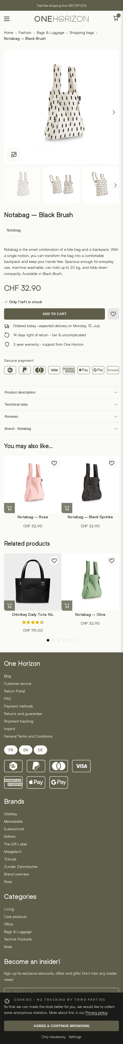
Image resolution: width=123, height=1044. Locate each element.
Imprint (9, 728)
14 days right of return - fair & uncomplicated (49, 334)
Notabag (14, 230)
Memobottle (13, 821)
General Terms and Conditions (28, 736)
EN (25, 750)
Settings (75, 1036)
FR (11, 750)
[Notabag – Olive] (90, 582)
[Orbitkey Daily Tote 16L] (33, 582)
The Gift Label (15, 844)
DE (40, 750)
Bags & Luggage (50, 32)
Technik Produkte (18, 939)
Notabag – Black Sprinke (90, 517)
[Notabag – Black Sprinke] (90, 484)
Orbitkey (10, 813)
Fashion (25, 32)
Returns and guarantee (23, 713)
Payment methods (18, 706)
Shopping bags (82, 32)
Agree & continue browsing (61, 1026)
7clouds (10, 859)
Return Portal (14, 691)
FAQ (7, 698)
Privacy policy (96, 1012)
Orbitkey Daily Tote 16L (33, 614)
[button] (9, 508)
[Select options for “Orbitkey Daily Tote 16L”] (9, 605)
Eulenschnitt (14, 829)
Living (9, 909)
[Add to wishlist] (113, 314)
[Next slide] (115, 185)
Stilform (10, 836)
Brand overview (16, 874)
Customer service (17, 683)
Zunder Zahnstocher (20, 866)
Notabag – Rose (33, 517)
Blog (7, 676)
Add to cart (54, 314)
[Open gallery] (13, 155)
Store (8, 881)
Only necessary (54, 1036)
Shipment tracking (18, 721)
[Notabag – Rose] (33, 484)
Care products (15, 916)
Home (8, 32)
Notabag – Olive (90, 614)
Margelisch (13, 851)
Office (8, 924)
